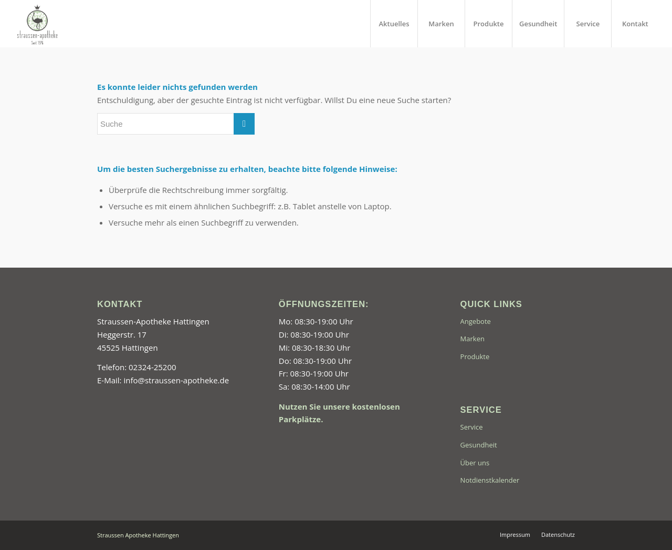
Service (471, 427)
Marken (472, 338)
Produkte (475, 356)
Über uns (475, 462)
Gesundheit (478, 445)
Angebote (475, 321)
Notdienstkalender (490, 480)
